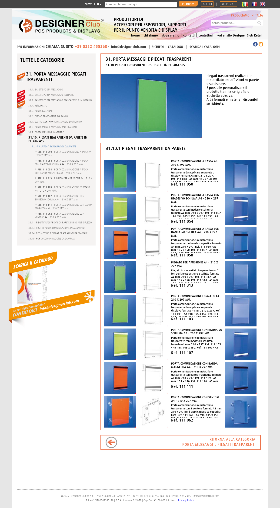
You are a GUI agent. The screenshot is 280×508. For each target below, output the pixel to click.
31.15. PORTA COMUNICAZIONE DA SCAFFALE (51, 238)
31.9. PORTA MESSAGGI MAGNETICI (46, 132)
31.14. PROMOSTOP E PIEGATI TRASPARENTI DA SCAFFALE (57, 233)
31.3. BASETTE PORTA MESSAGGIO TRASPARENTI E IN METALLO (60, 100)
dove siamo (170, 35)
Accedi (207, 4)
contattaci (206, 35)
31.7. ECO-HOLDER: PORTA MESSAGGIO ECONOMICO (55, 121)
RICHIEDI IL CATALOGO (168, 47)
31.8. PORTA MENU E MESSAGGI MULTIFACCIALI (52, 127)
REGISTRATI (228, 4)
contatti (189, 35)
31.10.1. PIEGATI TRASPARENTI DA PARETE (54, 146)
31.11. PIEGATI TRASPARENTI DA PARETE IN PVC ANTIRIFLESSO (60, 222)
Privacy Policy (186, 500)
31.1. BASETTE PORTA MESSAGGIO (45, 89)
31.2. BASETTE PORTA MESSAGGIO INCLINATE (51, 94)
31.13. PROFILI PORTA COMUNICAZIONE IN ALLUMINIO (56, 227)
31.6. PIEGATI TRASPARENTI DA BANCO (48, 116)
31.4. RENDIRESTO (37, 105)
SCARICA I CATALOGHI (205, 47)
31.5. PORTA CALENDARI (40, 111)
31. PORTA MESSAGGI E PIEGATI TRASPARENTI (149, 59)
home (135, 35)
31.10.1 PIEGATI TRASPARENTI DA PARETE (146, 148)
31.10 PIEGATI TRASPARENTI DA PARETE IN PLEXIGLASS (145, 65)
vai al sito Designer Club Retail (240, 35)
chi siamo (151, 35)
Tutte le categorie (42, 60)
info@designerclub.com (128, 47)
